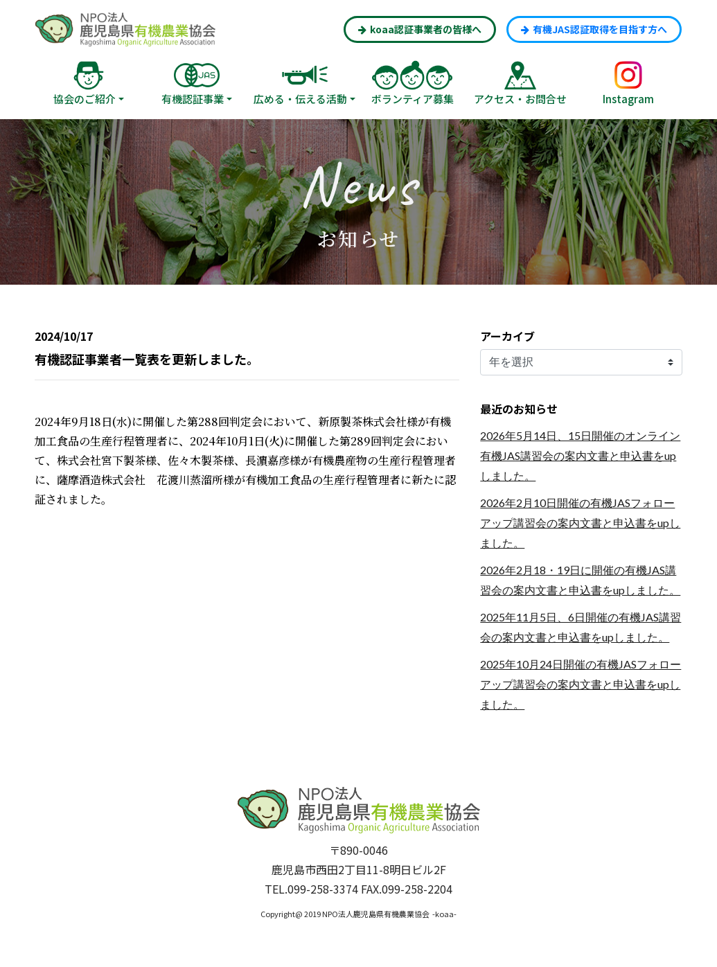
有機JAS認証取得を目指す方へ (594, 29)
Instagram (628, 98)
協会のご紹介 (84, 98)
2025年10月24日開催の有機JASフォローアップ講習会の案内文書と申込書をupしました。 (580, 684)
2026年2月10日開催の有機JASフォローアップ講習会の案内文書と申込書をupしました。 (580, 522)
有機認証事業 (192, 98)
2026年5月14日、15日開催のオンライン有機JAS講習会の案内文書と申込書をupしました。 (580, 455)
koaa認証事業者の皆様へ (419, 29)
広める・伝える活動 (300, 98)
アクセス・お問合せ (520, 98)
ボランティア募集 (412, 98)
